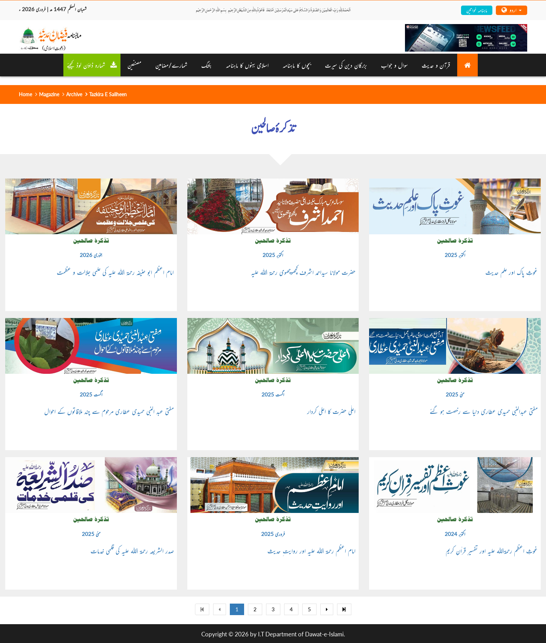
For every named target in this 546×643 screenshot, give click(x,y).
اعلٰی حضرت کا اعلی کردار (331, 411)
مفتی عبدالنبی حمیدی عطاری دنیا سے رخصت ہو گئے (484, 411)
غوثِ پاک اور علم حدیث (511, 272)
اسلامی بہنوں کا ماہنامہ (247, 65)
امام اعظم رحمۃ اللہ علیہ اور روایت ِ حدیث (311, 550)
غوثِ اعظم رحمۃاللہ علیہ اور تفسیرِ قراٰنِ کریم (492, 550)
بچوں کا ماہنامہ (297, 65)
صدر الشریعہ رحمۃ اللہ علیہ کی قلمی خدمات (132, 550)
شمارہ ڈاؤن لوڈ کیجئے (92, 65)
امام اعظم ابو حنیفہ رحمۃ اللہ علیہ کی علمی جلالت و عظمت (115, 272)
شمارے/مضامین (171, 65)
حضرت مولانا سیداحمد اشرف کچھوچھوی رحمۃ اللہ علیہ (303, 272)
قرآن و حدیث (436, 65)
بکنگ (206, 65)
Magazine (49, 94)
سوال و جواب (394, 65)
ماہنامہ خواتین (476, 10)
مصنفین (134, 65)
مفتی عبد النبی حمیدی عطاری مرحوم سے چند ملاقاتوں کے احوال (109, 411)
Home (25, 94)
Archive (74, 94)
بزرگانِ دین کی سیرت (346, 65)
